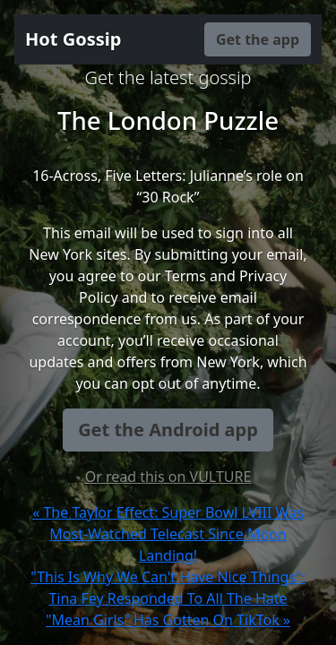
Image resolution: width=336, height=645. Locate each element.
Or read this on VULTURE (168, 476)
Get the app (257, 39)
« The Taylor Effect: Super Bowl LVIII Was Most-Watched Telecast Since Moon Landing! (168, 534)
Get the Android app (168, 429)
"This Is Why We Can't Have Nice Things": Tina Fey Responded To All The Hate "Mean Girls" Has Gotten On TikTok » (167, 598)
